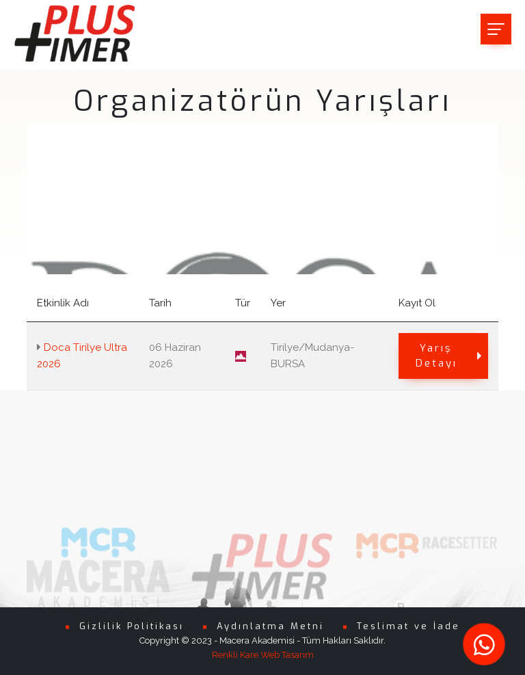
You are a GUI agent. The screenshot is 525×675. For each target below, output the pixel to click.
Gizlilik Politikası (131, 626)
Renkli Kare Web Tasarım (263, 655)
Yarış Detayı (450, 356)
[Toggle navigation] (496, 29)
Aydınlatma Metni (270, 626)
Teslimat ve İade (408, 626)
